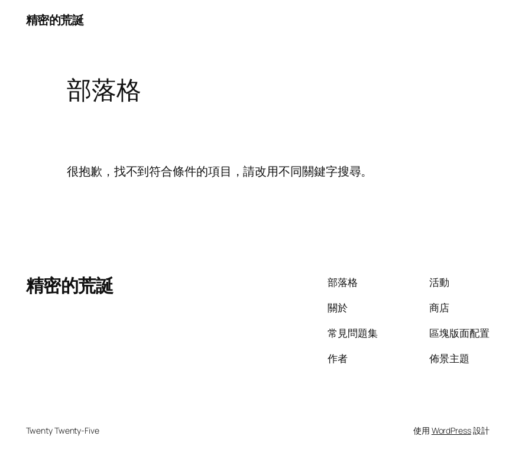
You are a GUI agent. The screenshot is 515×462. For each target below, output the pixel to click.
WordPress (451, 430)
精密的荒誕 (55, 20)
